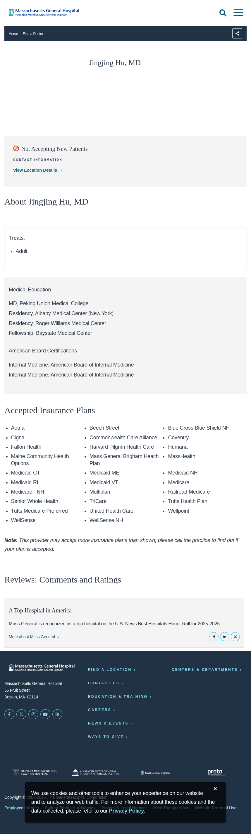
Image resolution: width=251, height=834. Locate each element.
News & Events (108, 723)
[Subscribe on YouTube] (45, 714)
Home (13, 34)
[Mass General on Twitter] (21, 714)
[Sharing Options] (237, 33)
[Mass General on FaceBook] (9, 714)
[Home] (52, 12)
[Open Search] (223, 13)
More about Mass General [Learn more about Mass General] (32, 636)
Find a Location (110, 670)
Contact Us (104, 683)
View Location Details (35, 170)
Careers (99, 710)
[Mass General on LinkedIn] (57, 714)
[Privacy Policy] (126, 811)
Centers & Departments (205, 670)
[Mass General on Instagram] (33, 714)
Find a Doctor (33, 34)
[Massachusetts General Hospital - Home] (41, 667)
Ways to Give (106, 737)
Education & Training (118, 697)
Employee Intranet (21, 808)
